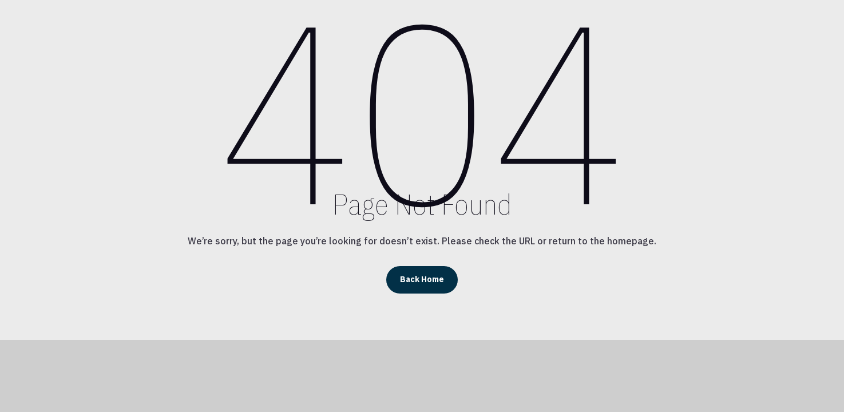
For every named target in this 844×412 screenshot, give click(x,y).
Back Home (422, 279)
